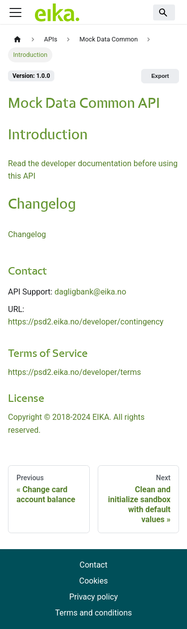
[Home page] (17, 39)
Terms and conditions (93, 613)
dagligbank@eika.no (90, 292)
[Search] (164, 12)
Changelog (27, 234)
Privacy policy (93, 597)
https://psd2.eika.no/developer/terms (74, 372)
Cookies (93, 581)
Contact (94, 565)
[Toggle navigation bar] (15, 12)
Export (160, 76)
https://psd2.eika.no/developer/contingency (86, 321)
